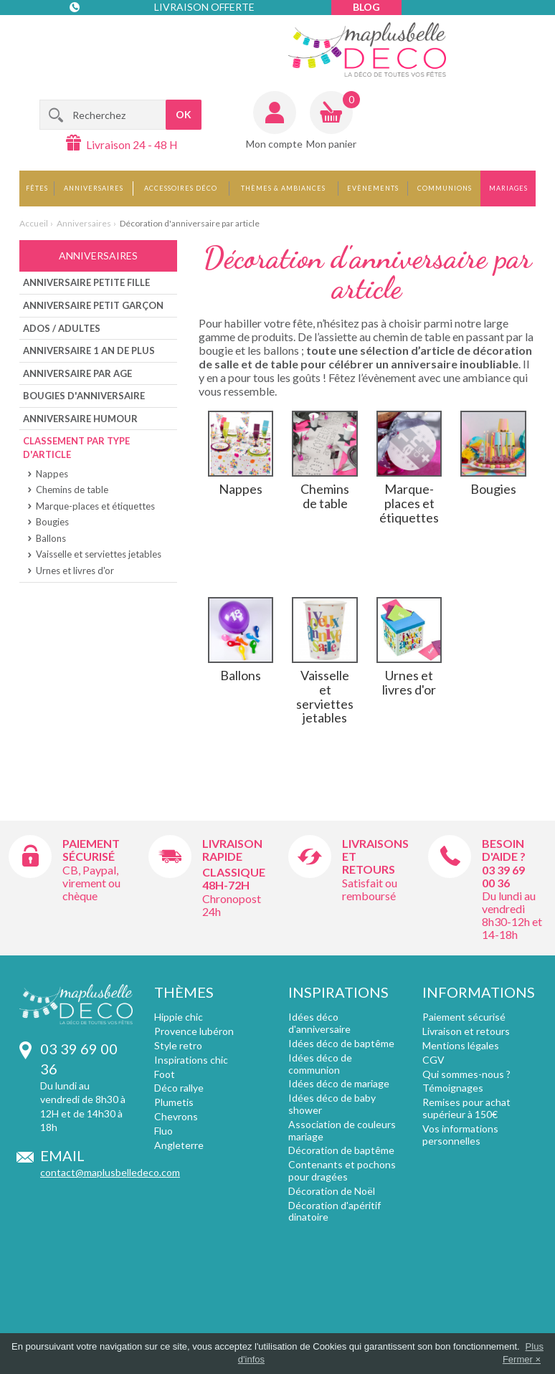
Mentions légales (460, 1045)
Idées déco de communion (320, 1063)
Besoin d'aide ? (504, 849)
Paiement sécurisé (91, 849)
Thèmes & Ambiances (283, 188)
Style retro (178, 1045)
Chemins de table (72, 489)
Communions (444, 188)
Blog (366, 7)
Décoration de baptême (341, 1150)
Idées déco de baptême (341, 1043)
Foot (164, 1074)
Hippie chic (178, 1017)
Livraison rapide (232, 849)
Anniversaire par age (77, 373)
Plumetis (174, 1102)
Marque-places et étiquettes (95, 506)
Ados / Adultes (61, 328)
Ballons (51, 538)
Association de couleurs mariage (342, 1130)
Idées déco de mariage (338, 1083)
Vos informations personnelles (460, 1134)
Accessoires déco (180, 188)
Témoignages (452, 1088)
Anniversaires (93, 188)
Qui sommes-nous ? (466, 1074)
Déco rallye (179, 1088)
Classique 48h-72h (233, 878)
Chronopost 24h (231, 905)
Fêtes (37, 188)
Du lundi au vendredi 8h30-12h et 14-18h (512, 915)
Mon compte (274, 144)
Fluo (163, 1131)
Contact (99, 35)
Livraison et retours (466, 1031)
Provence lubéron (194, 1031)
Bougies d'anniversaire (84, 395)
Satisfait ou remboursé (369, 889)
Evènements (373, 188)
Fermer (518, 1359)
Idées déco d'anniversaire (319, 1023)
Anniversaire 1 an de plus (89, 350)
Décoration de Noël (331, 1191)
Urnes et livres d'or (75, 570)
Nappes (52, 474)
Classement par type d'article (76, 447)
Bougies (52, 522)
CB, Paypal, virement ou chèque (91, 882)
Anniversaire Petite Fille (86, 282)
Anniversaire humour (80, 418)
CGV (433, 1060)
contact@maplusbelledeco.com (110, 1172)
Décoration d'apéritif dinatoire (334, 1211)
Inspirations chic (191, 1060)
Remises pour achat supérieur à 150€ (466, 1108)
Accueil (33, 223)
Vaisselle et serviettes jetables (98, 554)
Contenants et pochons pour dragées (342, 1170)
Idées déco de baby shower (332, 1104)
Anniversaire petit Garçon (93, 305)
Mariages (508, 188)
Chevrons (176, 1116)
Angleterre (179, 1145)
